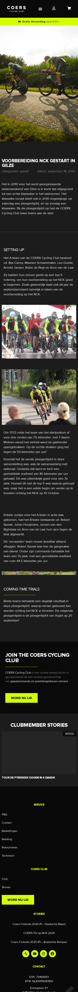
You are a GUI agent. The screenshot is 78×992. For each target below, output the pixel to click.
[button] (40, 9)
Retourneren (9, 847)
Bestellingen (9, 831)
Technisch (8, 856)
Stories (6, 887)
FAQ (4, 814)
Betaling (7, 839)
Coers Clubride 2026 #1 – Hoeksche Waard (39, 924)
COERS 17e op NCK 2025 (39, 933)
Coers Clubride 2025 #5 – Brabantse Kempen (39, 942)
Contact (7, 823)
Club (5, 879)
